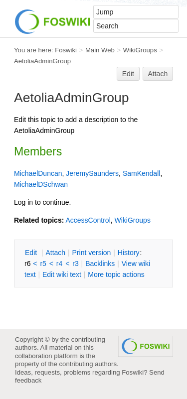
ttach (55, 253)
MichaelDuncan (38, 173)
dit (32, 253)
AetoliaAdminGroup (42, 61)
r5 (43, 263)
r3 (75, 263)
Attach (158, 74)
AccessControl (87, 220)
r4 (59, 263)
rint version (91, 253)
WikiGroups (140, 50)
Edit (128, 74)
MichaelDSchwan (41, 184)
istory (129, 253)
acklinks (100, 263)
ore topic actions (116, 274)
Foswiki (66, 50)
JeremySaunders (92, 173)
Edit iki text (61, 274)
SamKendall (142, 173)
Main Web (100, 50)
